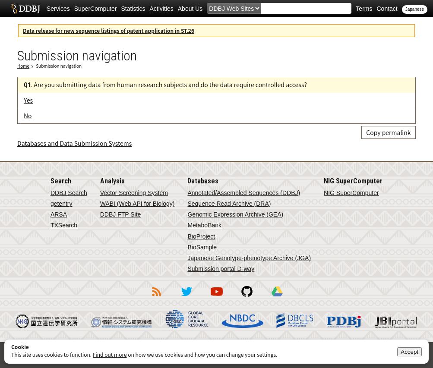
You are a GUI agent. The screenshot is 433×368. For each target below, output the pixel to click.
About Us (190, 8)
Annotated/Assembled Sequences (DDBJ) (243, 192)
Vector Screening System (134, 192)
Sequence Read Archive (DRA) (229, 203)
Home (23, 66)
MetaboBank (204, 225)
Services (58, 8)
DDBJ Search (69, 192)
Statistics (133, 8)
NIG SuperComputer (351, 192)
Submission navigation (59, 66)
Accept (409, 352)
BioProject (201, 236)
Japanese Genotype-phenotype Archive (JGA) (249, 258)
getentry (62, 203)
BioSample (202, 247)
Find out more (110, 354)
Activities (162, 8)
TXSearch (64, 225)
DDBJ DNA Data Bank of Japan (25, 8)
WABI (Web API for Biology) (137, 203)
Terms (364, 8)
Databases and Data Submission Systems (74, 143)
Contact (386, 8)
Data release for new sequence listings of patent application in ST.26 (108, 30)
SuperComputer (95, 8)
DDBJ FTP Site (120, 214)
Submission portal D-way (220, 268)
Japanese (414, 9)
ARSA (59, 214)
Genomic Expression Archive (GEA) (235, 214)
